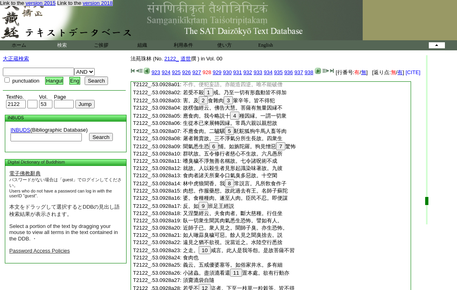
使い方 (224, 45)
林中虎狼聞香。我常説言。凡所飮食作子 (235, 183)
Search (100, 137)
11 (236, 273)
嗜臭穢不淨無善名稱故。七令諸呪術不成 (230, 161)
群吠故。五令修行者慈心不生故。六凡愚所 (233, 154)
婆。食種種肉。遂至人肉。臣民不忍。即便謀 (235, 198)
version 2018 (97, 3)
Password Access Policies (39, 251)
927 (196, 72)
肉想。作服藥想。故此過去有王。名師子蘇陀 (235, 191)
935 (278, 72)
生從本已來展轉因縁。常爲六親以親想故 (230, 123)
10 (205, 250)
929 (217, 72)
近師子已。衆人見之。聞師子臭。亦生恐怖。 (235, 228)
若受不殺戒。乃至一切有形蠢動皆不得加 (235, 92)
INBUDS (20, 130)
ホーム (19, 45)
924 (166, 72)
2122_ (171, 59)
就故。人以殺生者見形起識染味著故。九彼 (233, 168)
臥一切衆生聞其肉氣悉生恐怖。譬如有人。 (233, 221)
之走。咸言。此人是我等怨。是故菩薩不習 (239, 250)
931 (237, 72)
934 (268, 72)
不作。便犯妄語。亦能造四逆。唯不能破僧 (233, 84)
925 (176, 72)
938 (309, 72)
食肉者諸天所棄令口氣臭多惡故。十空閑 (230, 175)
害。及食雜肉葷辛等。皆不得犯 (229, 100)
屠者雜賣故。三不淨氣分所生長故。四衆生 (233, 138)
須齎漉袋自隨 (198, 280)
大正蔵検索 (16, 59)
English (265, 45)
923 (156, 72)
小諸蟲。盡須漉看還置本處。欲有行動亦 (236, 273)
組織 (142, 45)
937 (298, 72)
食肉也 (191, 258)
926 (186, 72)
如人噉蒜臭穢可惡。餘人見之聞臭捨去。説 (233, 235)
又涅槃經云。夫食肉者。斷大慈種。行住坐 (233, 213)
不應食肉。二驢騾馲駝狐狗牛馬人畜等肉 (235, 131)
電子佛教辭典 (25, 173)
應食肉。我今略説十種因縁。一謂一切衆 (235, 116)
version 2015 (41, 3)
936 (288, 72)
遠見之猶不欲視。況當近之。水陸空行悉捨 (233, 242)
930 (227, 72)
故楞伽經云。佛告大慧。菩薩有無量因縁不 (233, 108)
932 (247, 72)
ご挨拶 (101, 45)
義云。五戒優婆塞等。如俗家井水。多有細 (233, 265)
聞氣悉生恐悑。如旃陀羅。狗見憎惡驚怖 (239, 146)
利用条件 (183, 45)
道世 (186, 59)
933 (257, 72)
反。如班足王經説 (208, 206)
